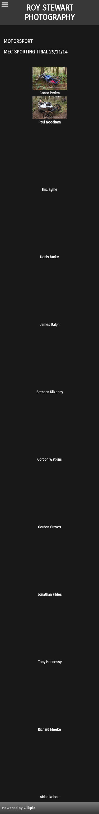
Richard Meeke (49, 729)
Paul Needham (50, 122)
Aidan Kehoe (49, 797)
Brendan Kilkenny (49, 392)
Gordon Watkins (49, 459)
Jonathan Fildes (49, 594)
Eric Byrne (49, 189)
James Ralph (49, 324)
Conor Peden (50, 93)
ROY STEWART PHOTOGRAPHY (49, 12)
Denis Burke (49, 257)
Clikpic (29, 807)
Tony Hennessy (50, 662)
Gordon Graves (49, 527)
